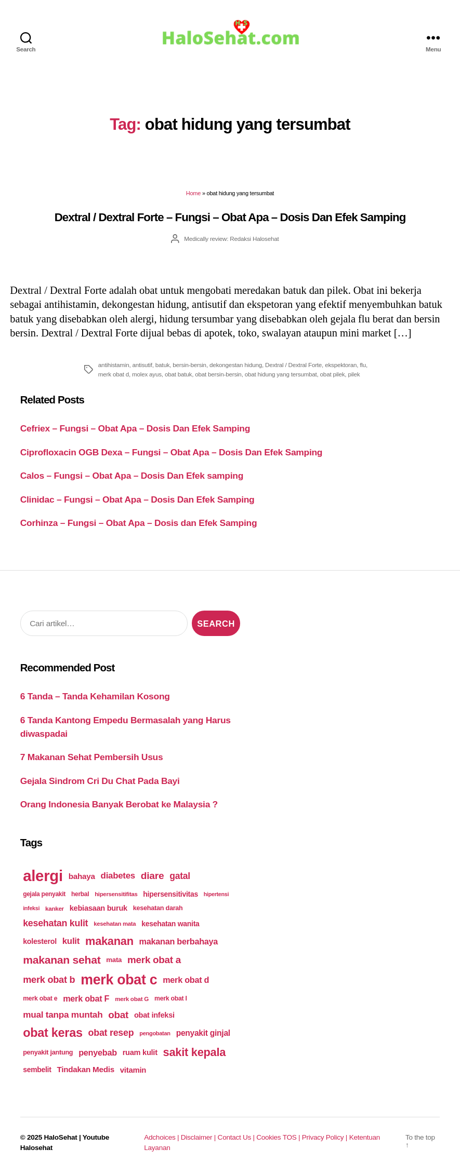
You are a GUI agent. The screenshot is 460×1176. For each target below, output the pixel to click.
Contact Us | (237, 1138)
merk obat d (113, 374)
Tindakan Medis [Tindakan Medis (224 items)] (85, 1069)
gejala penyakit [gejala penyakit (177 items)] (44, 894)
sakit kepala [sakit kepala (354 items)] (194, 1052)
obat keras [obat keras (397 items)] (53, 1033)
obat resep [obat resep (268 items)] (111, 1033)
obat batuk (178, 374)
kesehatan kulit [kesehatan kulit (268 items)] (55, 923)
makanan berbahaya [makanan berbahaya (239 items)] (178, 942)
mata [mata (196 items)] (114, 960)
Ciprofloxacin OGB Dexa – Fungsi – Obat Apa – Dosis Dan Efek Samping (171, 453)
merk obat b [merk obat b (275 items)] (49, 980)
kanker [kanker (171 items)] (54, 908)
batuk (162, 365)
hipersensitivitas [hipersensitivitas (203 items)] (170, 894)
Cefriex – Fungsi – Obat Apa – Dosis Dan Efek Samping (135, 429)
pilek (354, 374)
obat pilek (332, 374)
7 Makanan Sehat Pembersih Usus (91, 757)
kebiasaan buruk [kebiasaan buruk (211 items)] (98, 908)
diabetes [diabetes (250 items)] (118, 876)
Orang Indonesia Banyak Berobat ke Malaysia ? (119, 805)
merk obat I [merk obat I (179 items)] (170, 999)
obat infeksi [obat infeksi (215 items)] (154, 1015)
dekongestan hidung (235, 365)
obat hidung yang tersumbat (281, 374)
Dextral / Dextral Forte (293, 365)
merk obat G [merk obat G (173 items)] (132, 999)
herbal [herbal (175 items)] (80, 894)
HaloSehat (60, 1138)
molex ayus (147, 374)
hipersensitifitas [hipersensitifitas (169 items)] (116, 894)
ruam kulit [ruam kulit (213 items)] (140, 1053)
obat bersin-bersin (218, 374)
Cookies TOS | (278, 1138)
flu (363, 365)
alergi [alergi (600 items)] (43, 876)
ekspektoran (341, 365)
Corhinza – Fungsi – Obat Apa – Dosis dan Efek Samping (138, 523)
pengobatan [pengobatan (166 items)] (154, 1034)
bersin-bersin (189, 365)
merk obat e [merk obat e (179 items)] (40, 999)
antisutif (142, 365)
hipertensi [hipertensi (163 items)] (216, 894)
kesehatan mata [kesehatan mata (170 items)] (115, 924)
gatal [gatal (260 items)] (179, 876)
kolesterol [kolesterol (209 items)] (40, 942)
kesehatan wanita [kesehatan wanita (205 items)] (170, 924)
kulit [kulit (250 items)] (71, 942)
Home (193, 194)
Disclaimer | (199, 1138)
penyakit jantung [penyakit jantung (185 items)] (48, 1053)
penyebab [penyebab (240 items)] (97, 1053)
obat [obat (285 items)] (118, 1015)
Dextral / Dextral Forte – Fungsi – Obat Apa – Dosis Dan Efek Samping (230, 217)
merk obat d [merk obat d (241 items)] (186, 980)
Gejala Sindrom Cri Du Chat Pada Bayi (100, 781)
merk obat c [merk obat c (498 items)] (119, 980)
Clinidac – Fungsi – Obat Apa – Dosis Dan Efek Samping (137, 500)
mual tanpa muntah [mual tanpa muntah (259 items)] (62, 1015)
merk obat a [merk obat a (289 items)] (154, 960)
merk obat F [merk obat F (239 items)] (86, 999)
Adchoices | (162, 1138)
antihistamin (113, 365)
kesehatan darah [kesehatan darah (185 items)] (158, 908)
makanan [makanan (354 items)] (109, 941)
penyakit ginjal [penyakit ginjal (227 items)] (203, 1033)
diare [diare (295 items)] (152, 876)
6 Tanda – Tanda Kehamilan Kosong (95, 697)
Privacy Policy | (325, 1138)
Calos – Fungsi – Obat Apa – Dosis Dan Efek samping (131, 476)
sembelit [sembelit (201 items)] (37, 1070)
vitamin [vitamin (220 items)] (133, 1070)
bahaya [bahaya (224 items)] (82, 876)
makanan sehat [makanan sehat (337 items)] (61, 960)
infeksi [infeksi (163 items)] (31, 908)
